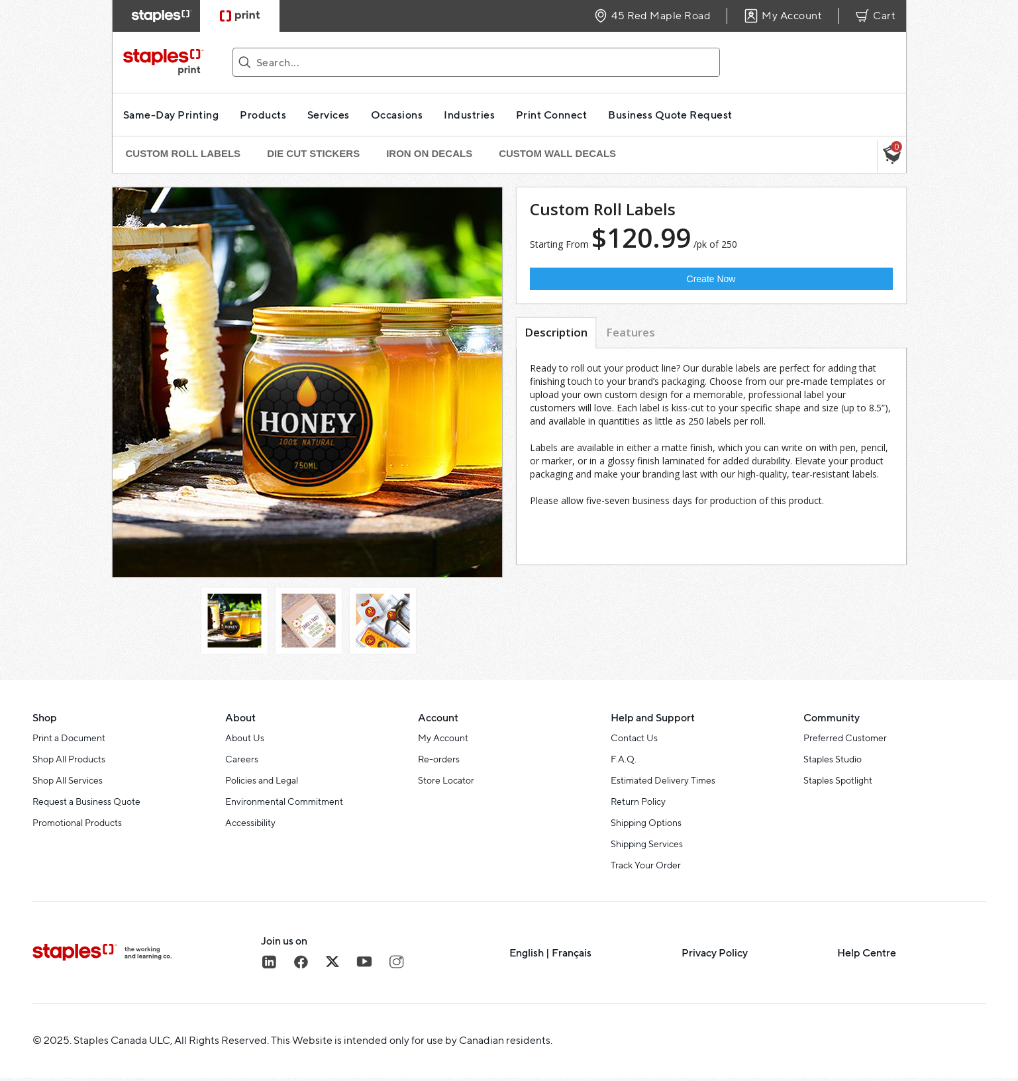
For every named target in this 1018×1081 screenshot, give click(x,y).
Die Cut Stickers (313, 153)
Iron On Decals (429, 153)
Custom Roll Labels (183, 153)
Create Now (711, 279)
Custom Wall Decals (557, 153)
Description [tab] (556, 332)
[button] (891, 156)
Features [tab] (630, 332)
